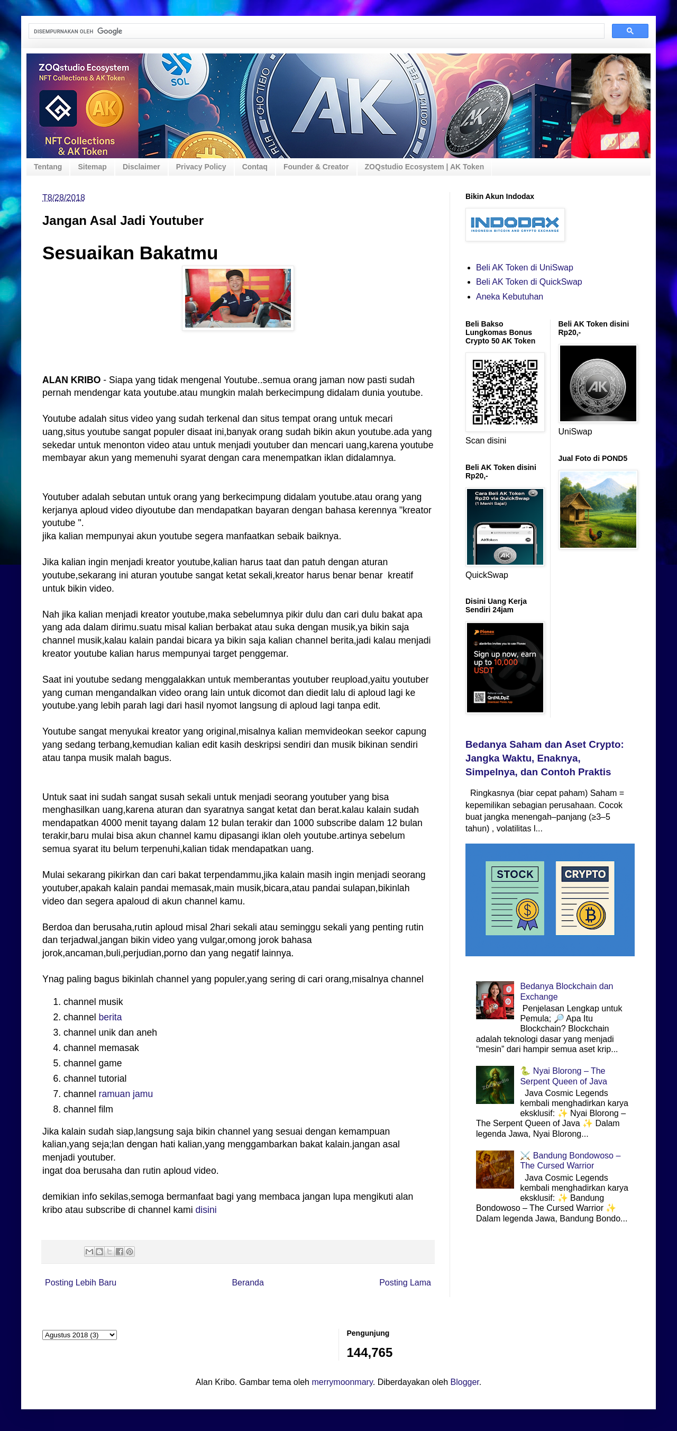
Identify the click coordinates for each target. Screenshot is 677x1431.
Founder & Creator (316, 166)
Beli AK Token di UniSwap (524, 267)
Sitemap (92, 166)
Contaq (255, 166)
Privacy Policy (201, 166)
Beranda (248, 1282)
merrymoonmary (342, 1382)
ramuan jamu (126, 1094)
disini (205, 1209)
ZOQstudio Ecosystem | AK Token (424, 166)
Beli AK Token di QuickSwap (529, 281)
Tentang (48, 166)
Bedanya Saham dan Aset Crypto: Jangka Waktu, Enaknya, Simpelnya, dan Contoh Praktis (544, 758)
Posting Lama (405, 1282)
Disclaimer (141, 166)
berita (110, 1017)
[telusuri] (315, 31)
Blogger (465, 1382)
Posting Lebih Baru (80, 1282)
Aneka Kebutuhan (509, 296)
